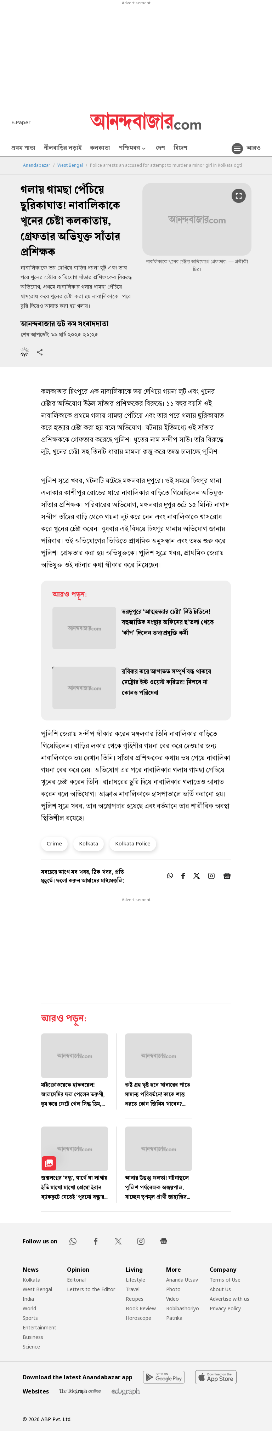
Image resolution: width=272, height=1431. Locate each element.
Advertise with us (229, 1298)
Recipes (134, 1298)
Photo (173, 1289)
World (29, 1308)
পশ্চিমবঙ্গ (133, 149)
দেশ (160, 148)
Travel (133, 1289)
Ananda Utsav (182, 1279)
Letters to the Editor (91, 1289)
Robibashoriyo (182, 1308)
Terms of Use (225, 1279)
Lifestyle (135, 1279)
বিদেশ (180, 148)
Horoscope (138, 1318)
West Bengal (70, 165)
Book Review (141, 1308)
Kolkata (88, 843)
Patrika (174, 1318)
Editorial (76, 1279)
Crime (54, 843)
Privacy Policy (225, 1308)
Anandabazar (36, 165)
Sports (30, 1318)
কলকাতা (100, 148)
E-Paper (20, 122)
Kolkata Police (133, 843)
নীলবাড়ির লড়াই (62, 148)
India (28, 1298)
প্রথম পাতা (23, 148)
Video (172, 1298)
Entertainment (39, 1327)
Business (33, 1337)
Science (31, 1346)
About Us (220, 1289)
